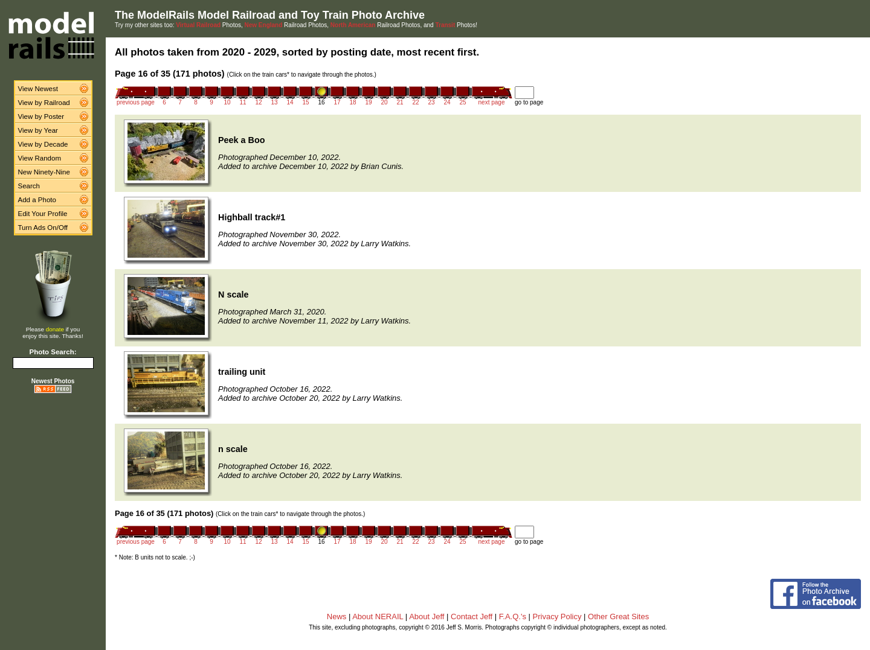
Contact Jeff (471, 616)
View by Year (38, 130)
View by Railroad (44, 102)
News (337, 616)
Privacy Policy (557, 616)
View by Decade (43, 144)
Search (29, 186)
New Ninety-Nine (44, 172)
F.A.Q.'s (512, 616)
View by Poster (41, 116)
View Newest (38, 88)
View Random (39, 158)
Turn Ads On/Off (43, 227)
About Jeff (426, 616)
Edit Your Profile (43, 213)
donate (55, 329)
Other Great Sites (618, 616)
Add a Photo (37, 199)
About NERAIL (377, 616)
